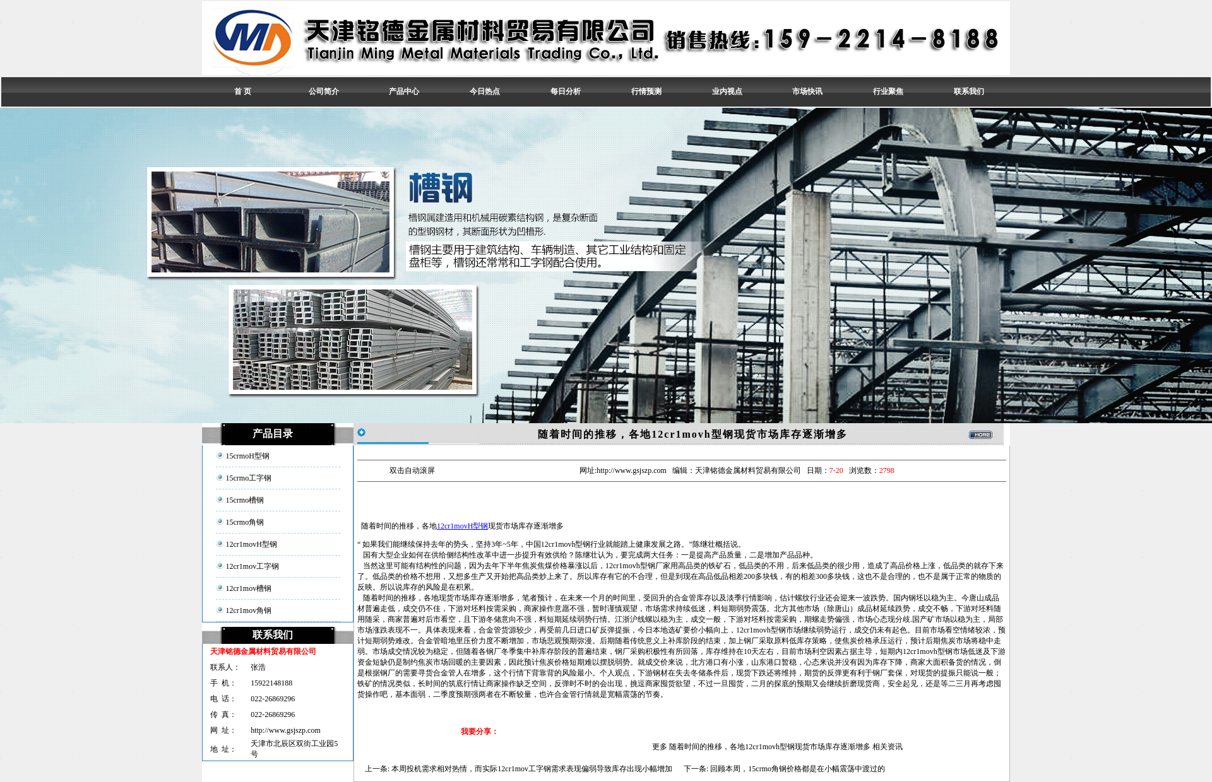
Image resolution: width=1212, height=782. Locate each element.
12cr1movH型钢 (462, 526)
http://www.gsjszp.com (286, 730)
